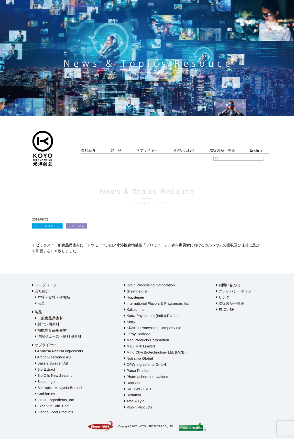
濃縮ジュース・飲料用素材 (58, 336)
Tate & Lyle (134, 401)
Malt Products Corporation (146, 340)
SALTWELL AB (137, 389)
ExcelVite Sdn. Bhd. (52, 406)
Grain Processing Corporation (149, 285)
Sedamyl (132, 395)
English (256, 150)
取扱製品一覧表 (222, 150)
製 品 (115, 150)
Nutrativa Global (138, 358)
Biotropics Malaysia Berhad (58, 388)
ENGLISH (225, 309)
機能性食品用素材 (51, 330)
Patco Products (138, 370)
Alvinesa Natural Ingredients (59, 351)
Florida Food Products (54, 412)
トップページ (44, 285)
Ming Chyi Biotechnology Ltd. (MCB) (155, 352)
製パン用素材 (47, 324)
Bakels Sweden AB (51, 363)
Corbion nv (45, 394)
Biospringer (45, 381)
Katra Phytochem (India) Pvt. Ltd (152, 316)
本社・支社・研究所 (52, 297)
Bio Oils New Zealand (54, 375)
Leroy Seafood (137, 334)
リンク (222, 297)
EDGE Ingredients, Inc (54, 400)
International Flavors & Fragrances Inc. (157, 303)
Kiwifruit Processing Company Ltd (152, 328)
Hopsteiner (134, 297)
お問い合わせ (184, 150)
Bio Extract (45, 369)
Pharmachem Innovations (146, 377)
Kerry (129, 322)
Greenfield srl (136, 291)
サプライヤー (147, 150)
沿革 (40, 303)
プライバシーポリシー (235, 291)
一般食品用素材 (49, 318)
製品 (37, 312)
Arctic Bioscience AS (53, 357)
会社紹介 (88, 150)
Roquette (133, 383)
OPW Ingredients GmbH (145, 364)
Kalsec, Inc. (135, 309)
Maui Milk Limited (139, 346)
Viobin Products (138, 407)
